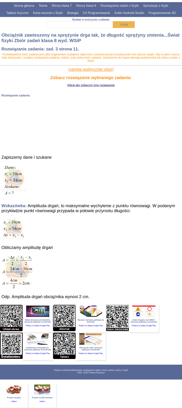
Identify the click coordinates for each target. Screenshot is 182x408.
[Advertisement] (91, 125)
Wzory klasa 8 (86, 5)
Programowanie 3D (162, 13)
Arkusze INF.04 (91, 20)
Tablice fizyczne (17, 13)
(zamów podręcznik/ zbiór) (91, 69)
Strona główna (24, 5)
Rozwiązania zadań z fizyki (120, 5)
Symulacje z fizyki (155, 5)
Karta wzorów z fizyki (48, 13)
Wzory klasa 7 (62, 5)
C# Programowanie (96, 13)
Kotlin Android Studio (129, 13)
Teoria (43, 5)
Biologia (72, 13)
